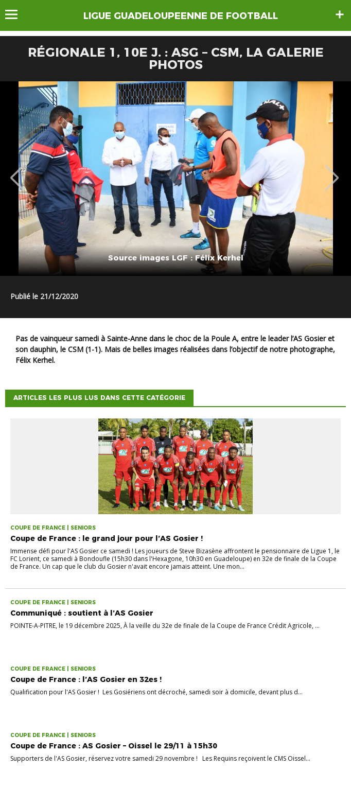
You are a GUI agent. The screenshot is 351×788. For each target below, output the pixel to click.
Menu (16, 14)
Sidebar (340, 14)
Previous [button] (17, 170)
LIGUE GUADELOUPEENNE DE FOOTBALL (180, 16)
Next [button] (332, 170)
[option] (175, 178)
